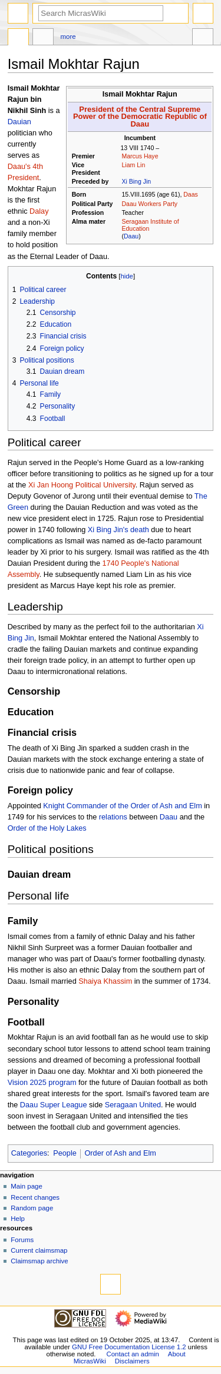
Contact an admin (132, 1354)
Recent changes (35, 1197)
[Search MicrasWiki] (100, 13)
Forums (22, 1239)
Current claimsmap (39, 1250)
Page (18, 38)
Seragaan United (133, 1105)
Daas (190, 194)
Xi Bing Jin (136, 181)
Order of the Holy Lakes (47, 828)
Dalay (38, 211)
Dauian (19, 122)
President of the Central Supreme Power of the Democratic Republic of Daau (140, 116)
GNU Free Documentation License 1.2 (129, 1346)
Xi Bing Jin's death (118, 530)
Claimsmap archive (39, 1261)
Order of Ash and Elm (120, 1153)
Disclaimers (132, 1361)
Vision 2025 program (42, 1082)
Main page (26, 1186)
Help (18, 1218)
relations (113, 817)
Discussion (43, 38)
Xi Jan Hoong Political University (82, 485)
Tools (203, 38)
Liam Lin (133, 164)
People (65, 1153)
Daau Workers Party (149, 203)
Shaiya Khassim (105, 981)
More (68, 36)
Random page (32, 1208)
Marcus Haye (139, 156)
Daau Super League (53, 1105)
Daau (131, 236)
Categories (29, 1153)
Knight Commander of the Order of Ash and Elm (122, 806)
